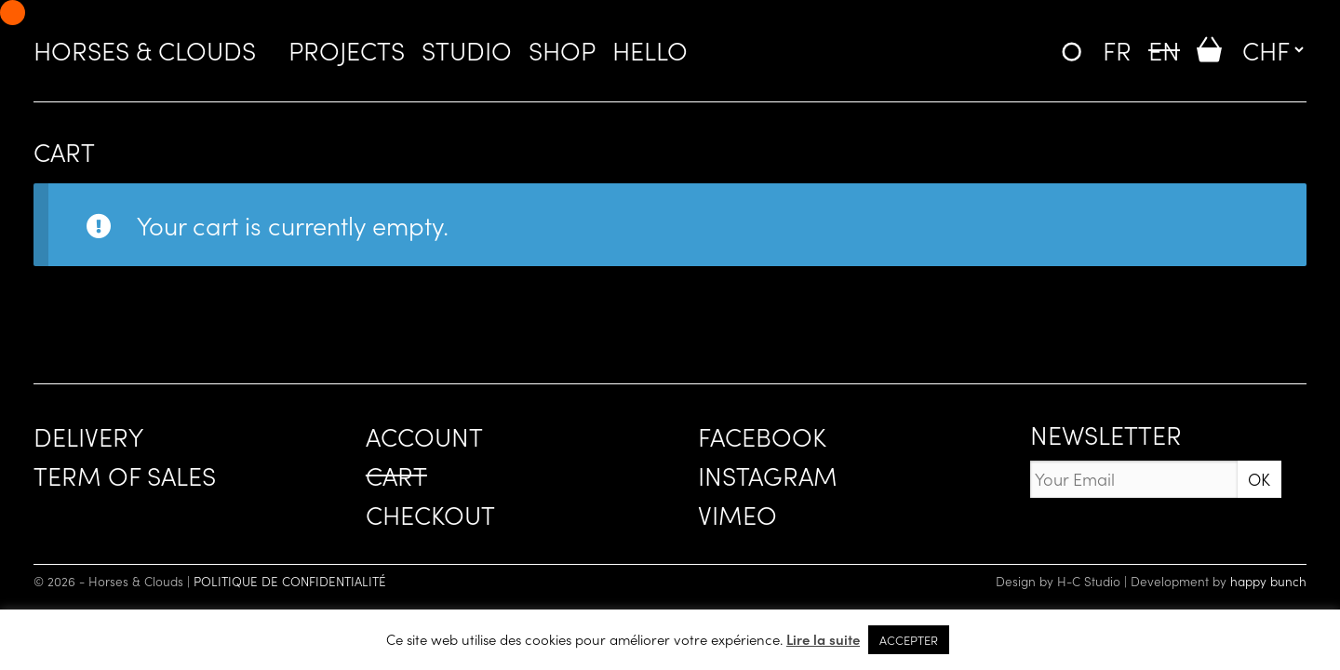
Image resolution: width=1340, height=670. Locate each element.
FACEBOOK (762, 435)
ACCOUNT (424, 435)
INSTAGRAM (768, 474)
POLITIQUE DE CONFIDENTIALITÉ (290, 581)
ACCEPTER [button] (908, 640)
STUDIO (467, 49)
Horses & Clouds (145, 49)
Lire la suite (823, 639)
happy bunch (1268, 581)
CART (396, 474)
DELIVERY (88, 435)
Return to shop (115, 306)
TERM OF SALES (125, 474)
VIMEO (737, 513)
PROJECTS (346, 49)
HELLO (650, 49)
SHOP (562, 49)
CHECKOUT (430, 513)
